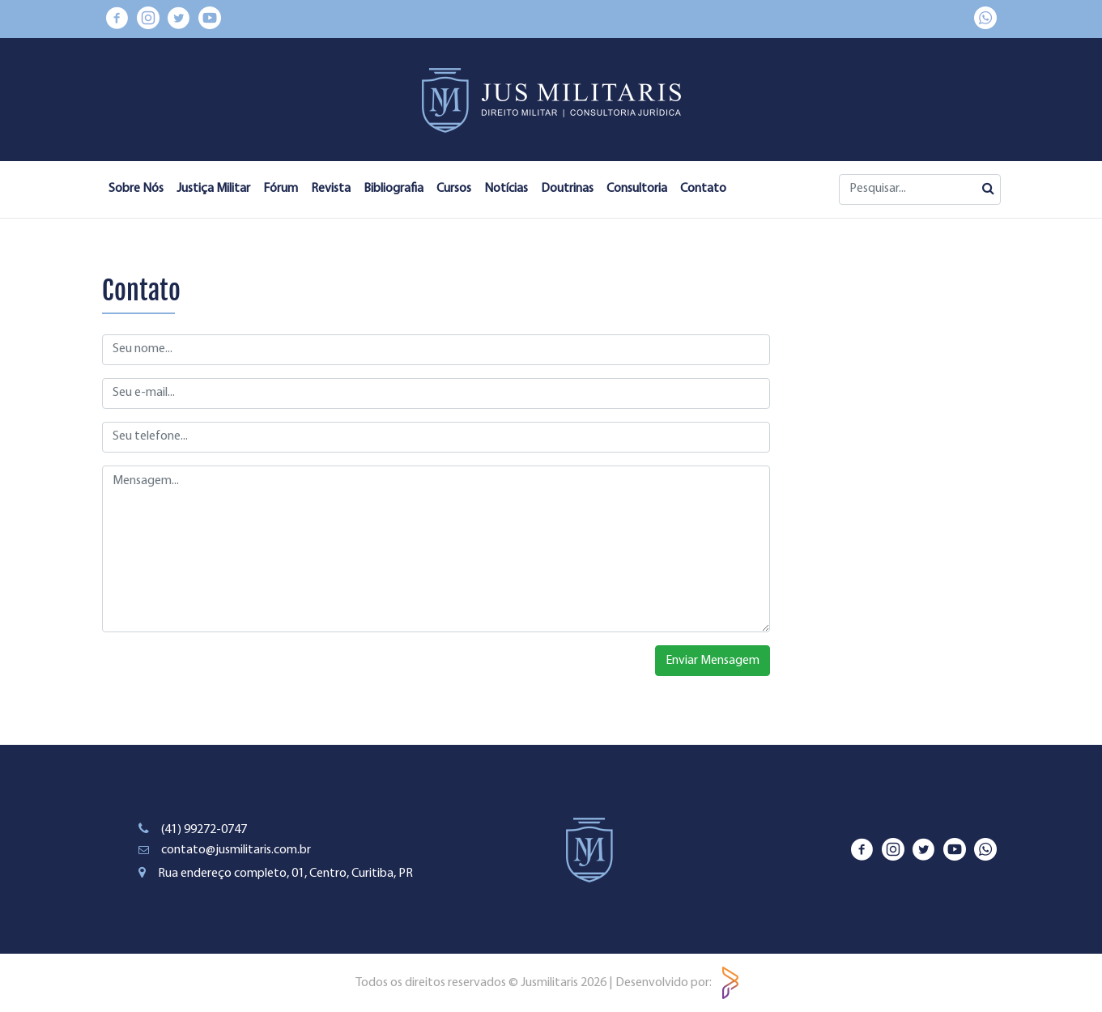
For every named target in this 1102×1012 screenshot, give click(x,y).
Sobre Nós (136, 188)
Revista (331, 188)
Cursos (453, 188)
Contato (703, 188)
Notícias (506, 188)
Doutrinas (567, 188)
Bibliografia (393, 188)
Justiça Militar (213, 188)
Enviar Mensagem (712, 660)
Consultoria (636, 188)
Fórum (280, 188)
